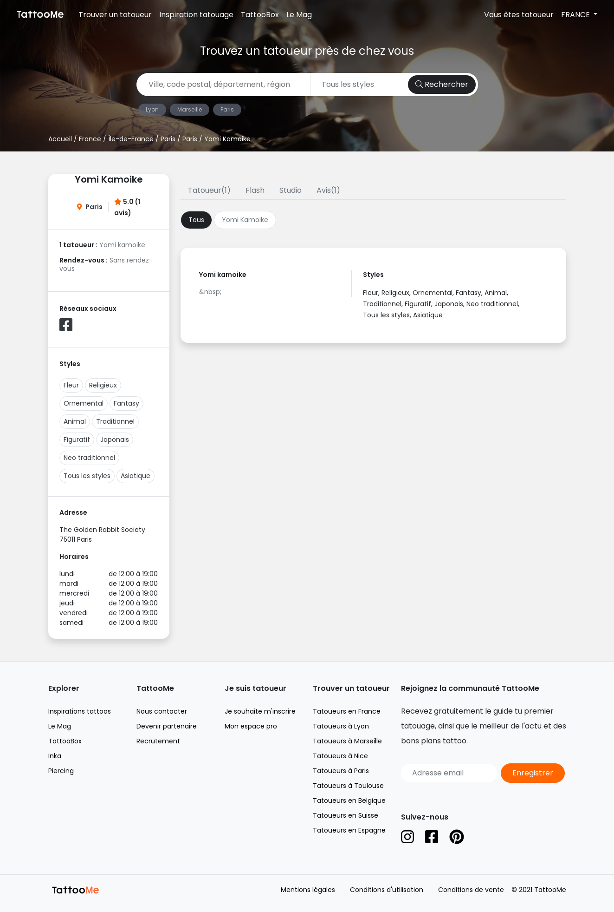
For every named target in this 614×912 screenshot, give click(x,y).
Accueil (60, 139)
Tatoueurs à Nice (340, 756)
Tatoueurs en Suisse (345, 815)
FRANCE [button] (576, 14)
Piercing (61, 770)
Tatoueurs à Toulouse (348, 785)
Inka (54, 756)
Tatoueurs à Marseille (347, 741)
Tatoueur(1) (209, 190)
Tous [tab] (196, 219)
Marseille (189, 109)
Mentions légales (308, 889)
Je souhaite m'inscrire (260, 711)
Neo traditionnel (89, 457)
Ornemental (83, 403)
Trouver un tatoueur (115, 14)
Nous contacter (161, 711)
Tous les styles (87, 475)
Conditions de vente (471, 889)
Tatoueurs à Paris (341, 770)
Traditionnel (115, 421)
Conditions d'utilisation (386, 889)
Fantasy (126, 403)
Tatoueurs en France (347, 711)
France (90, 139)
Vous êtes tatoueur (519, 14)
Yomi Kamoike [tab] (245, 219)
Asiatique (135, 475)
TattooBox (260, 14)
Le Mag (299, 14)
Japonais (114, 439)
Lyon (152, 109)
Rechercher (441, 84)
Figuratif (77, 439)
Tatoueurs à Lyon (341, 726)
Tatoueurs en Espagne (349, 830)
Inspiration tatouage (196, 14)
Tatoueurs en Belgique (349, 800)
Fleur (71, 385)
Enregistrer (532, 773)
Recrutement (158, 741)
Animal (75, 421)
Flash (255, 190)
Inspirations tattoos (79, 711)
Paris (227, 109)
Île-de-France (131, 139)
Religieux (103, 385)
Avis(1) (328, 190)
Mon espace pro (251, 726)
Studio (290, 190)
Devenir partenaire (166, 726)
